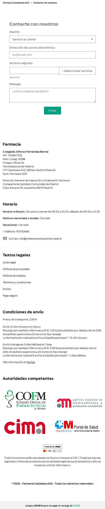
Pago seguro (10, 295)
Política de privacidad (16, 269)
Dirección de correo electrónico (32, 47)
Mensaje (15, 84)
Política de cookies (14, 275)
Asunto (14, 32)
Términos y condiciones (17, 282)
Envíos (7, 289)
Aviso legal (9, 262)
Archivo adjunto (21, 63)
